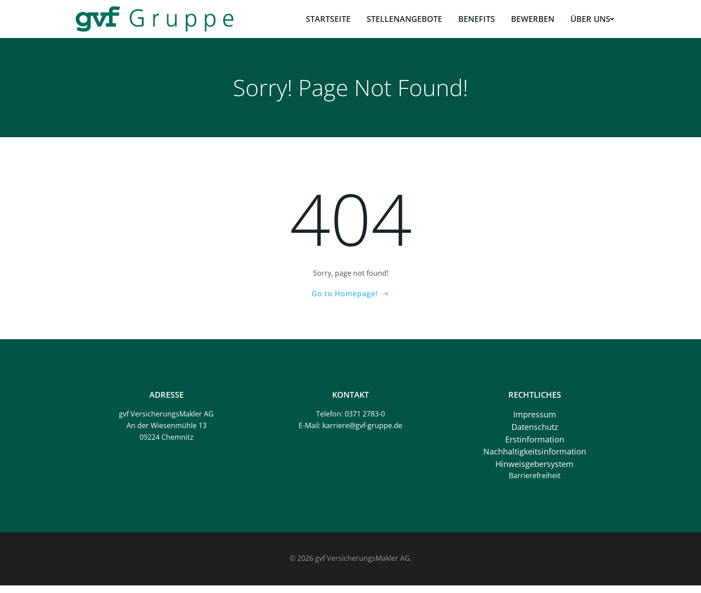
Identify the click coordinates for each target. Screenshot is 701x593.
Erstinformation (534, 444)
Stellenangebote (405, 18)
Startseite (328, 18)
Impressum (534, 419)
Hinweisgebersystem (534, 468)
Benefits (477, 18)
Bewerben (533, 18)
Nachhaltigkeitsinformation (534, 456)
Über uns (592, 18)
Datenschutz (534, 432)
